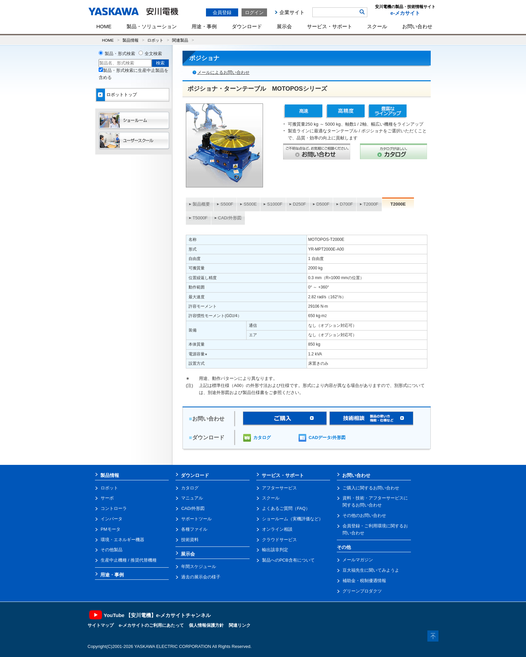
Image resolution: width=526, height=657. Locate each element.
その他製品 (111, 549)
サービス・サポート (329, 26)
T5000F (200, 217)
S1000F (274, 204)
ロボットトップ (121, 94)
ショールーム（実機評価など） (292, 518)
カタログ (262, 437)
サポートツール (196, 518)
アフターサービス (279, 487)
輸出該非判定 (275, 549)
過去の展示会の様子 (200, 576)
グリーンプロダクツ (362, 591)
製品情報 (130, 40)
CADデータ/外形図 (327, 437)
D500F (322, 204)
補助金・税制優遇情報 (364, 580)
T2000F (370, 204)
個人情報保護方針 (206, 625)
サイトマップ (101, 625)
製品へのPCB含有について (288, 560)
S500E (250, 204)
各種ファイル (194, 529)
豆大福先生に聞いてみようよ (371, 570)
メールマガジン (358, 559)
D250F (299, 204)
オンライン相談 (277, 529)
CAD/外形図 (230, 217)
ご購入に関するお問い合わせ (371, 487)
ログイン (254, 12)
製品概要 (201, 204)
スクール (377, 26)
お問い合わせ (417, 26)
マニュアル (192, 497)
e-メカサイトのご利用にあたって (151, 625)
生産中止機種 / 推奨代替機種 (129, 560)
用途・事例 (204, 26)
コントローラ (114, 508)
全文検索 (153, 53)
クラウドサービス (279, 539)
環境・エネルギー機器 (122, 539)
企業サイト (292, 12)
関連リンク (240, 625)
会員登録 (222, 12)
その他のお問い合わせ (364, 515)
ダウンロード (247, 26)
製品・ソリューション (151, 26)
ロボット (155, 40)
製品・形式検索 (120, 53)
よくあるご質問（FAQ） (286, 508)
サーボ (107, 497)
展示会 (284, 26)
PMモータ (110, 529)
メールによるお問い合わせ (223, 72)
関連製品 (180, 40)
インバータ (111, 518)
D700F (346, 204)
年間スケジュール (198, 566)
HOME (103, 26)
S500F (226, 204)
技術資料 (190, 539)
